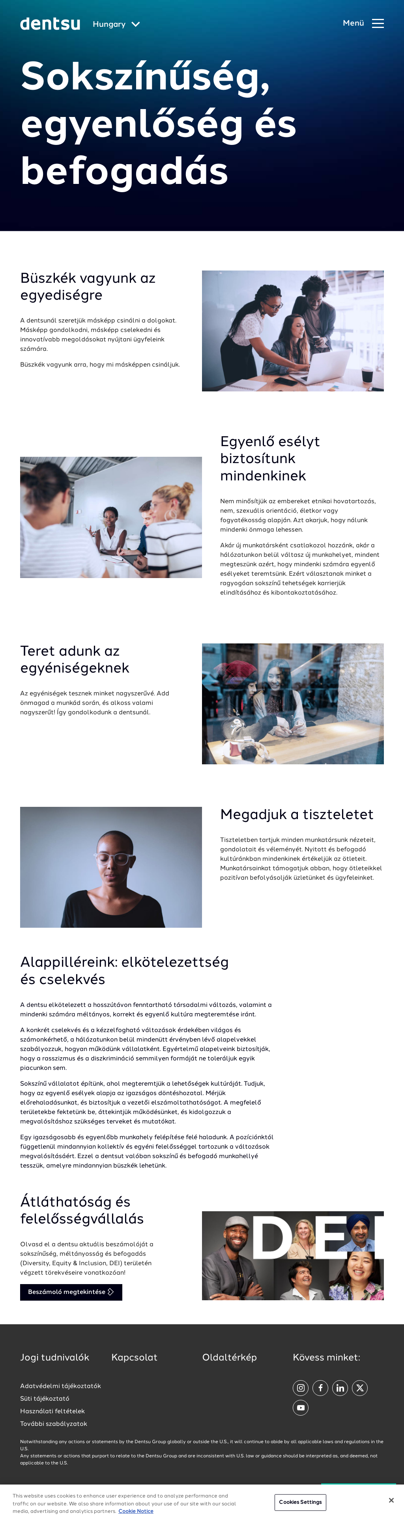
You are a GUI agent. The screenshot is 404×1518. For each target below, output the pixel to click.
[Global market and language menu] (116, 25)
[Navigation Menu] (363, 24)
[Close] (391, 1509)
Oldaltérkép (229, 1358)
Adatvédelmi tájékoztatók (60, 1386)
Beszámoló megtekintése (71, 1292)
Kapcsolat (134, 1358)
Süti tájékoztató (44, 1399)
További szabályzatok (53, 1424)
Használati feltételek (52, 1412)
